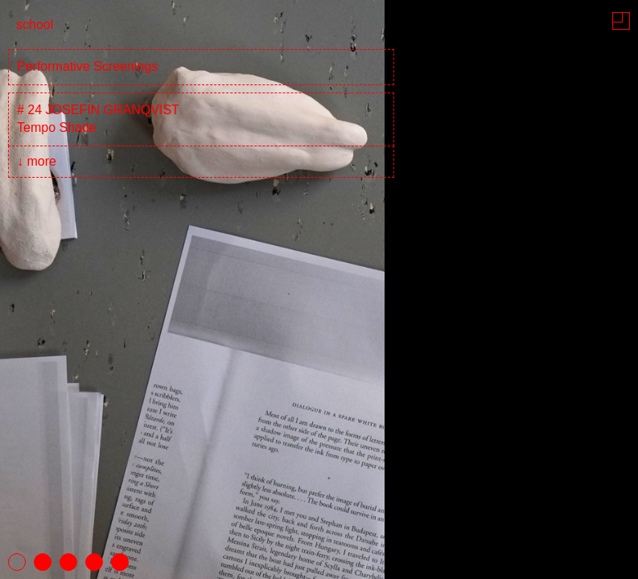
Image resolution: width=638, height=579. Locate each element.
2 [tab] (42, 562)
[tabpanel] (319, 289)
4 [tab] (94, 562)
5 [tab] (120, 562)
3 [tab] (68, 562)
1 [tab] (17, 562)
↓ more (36, 161)
